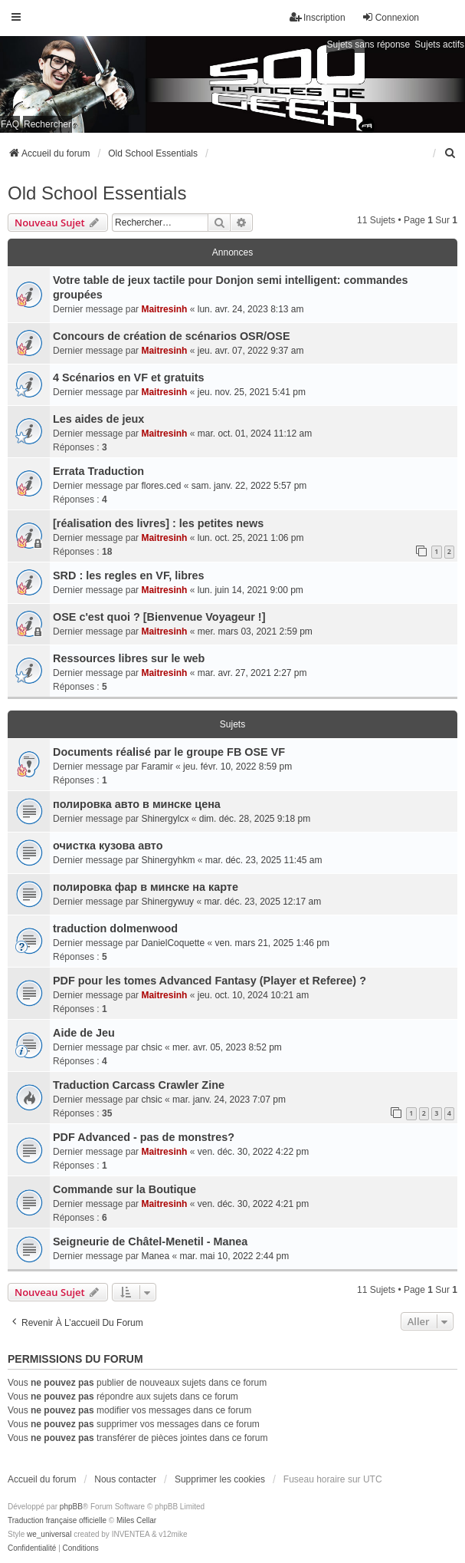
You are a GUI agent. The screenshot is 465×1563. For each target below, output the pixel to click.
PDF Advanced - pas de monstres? (143, 1137)
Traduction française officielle (57, 1520)
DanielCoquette (173, 943)
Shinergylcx (164, 818)
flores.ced (161, 485)
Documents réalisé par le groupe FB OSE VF (169, 752)
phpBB (71, 1506)
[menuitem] (450, 153)
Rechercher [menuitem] (47, 124)
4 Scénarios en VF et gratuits (129, 377)
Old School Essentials (97, 193)
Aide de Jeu (84, 1033)
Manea (155, 1256)
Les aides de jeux (98, 419)
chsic (151, 1047)
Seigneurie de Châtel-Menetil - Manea (150, 1241)
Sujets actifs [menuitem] (439, 44)
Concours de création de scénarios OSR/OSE (171, 336)
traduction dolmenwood (115, 928)
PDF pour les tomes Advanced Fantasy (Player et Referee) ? (209, 980)
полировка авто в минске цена (137, 804)
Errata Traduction (98, 471)
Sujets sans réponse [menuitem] (369, 44)
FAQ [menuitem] (10, 124)
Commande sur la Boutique (124, 1189)
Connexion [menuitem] (390, 17)
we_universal (49, 1534)
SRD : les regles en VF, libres (129, 575)
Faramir (156, 766)
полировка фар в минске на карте (145, 887)
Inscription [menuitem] (317, 17)
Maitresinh (164, 309)
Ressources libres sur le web (129, 658)
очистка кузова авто (107, 845)
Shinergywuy (167, 901)
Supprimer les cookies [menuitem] (220, 1479)
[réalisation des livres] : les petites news (158, 523)
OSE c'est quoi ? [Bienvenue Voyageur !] (159, 617)
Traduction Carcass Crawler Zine (138, 1085)
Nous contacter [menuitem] (125, 1479)
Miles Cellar (136, 1520)
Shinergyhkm (168, 860)
